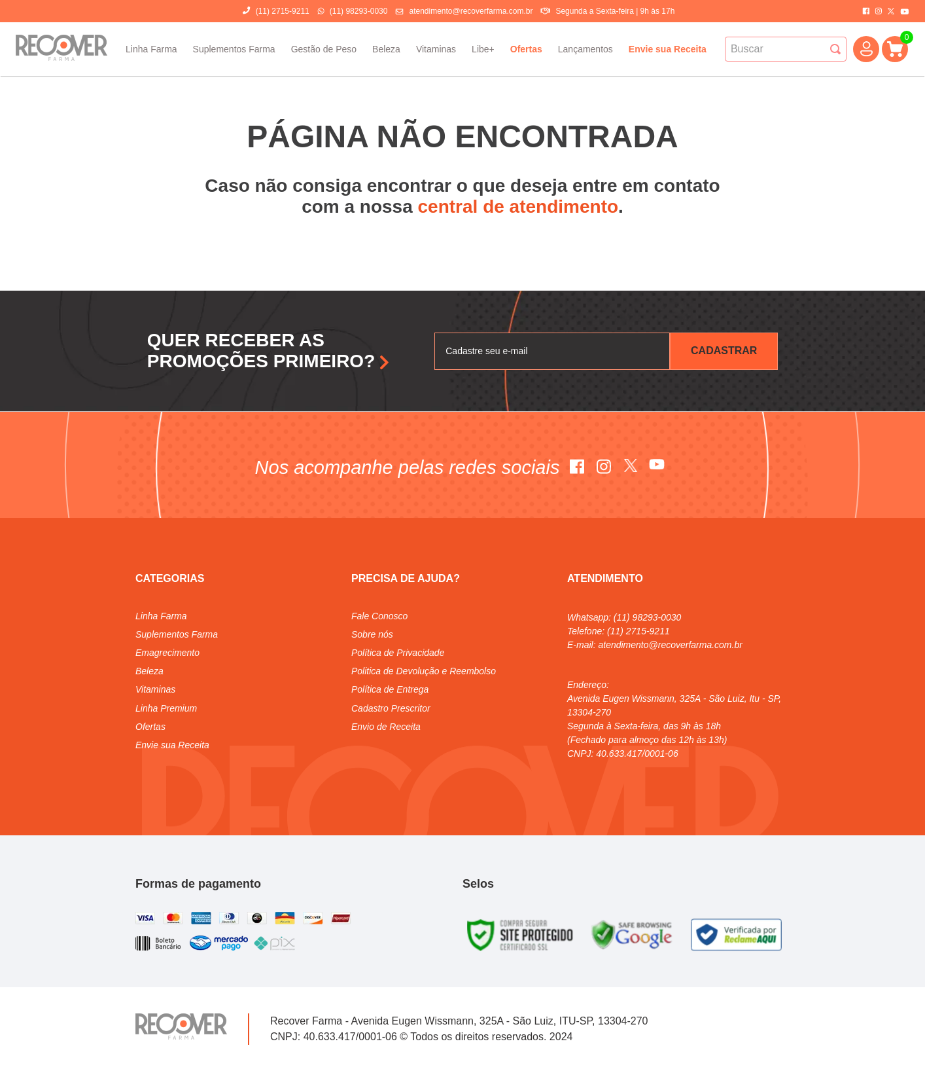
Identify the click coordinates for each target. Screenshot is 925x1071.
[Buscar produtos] (835, 49)
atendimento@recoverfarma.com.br (470, 11)
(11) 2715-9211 (282, 11)
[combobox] (785, 49)
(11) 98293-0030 (359, 11)
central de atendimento (518, 206)
